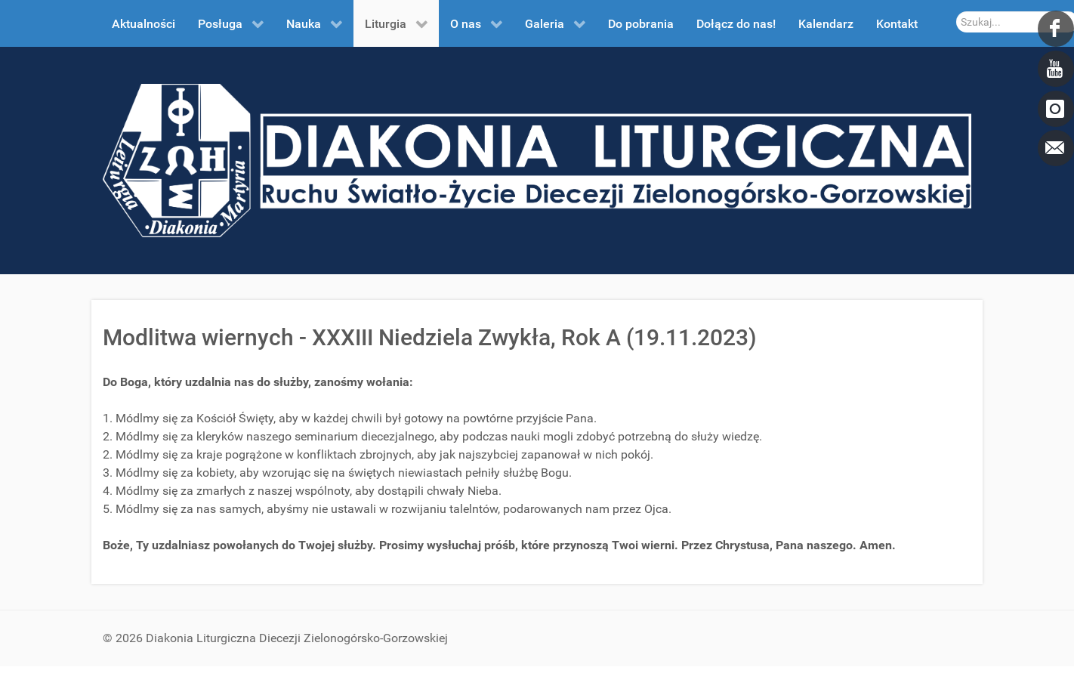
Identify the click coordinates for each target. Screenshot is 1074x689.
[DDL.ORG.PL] (537, 160)
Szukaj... (956, 11)
